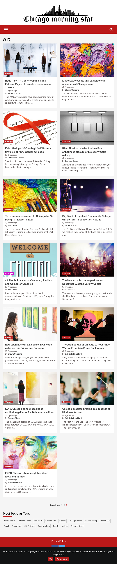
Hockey (64, 526)
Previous (55, 505)
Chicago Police (75, 520)
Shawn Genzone (72, 90)
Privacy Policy (58, 541)
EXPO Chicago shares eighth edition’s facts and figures (27, 475)
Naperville (105, 520)
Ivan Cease (12, 225)
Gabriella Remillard (16, 158)
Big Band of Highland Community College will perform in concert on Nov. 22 (86, 218)
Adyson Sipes (14, 418)
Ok (50, 559)
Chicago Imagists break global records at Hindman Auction (86, 411)
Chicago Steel (77, 526)
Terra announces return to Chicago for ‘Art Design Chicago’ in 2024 (29, 218)
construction (44, 526)
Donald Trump (91, 520)
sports (62, 520)
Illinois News (9, 520)
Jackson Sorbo (14, 93)
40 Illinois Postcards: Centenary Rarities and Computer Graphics (28, 282)
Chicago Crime (24, 520)
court (6, 526)
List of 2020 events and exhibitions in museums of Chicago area (84, 82)
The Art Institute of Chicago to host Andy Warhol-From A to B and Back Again (86, 346)
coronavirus (50, 520)
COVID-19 (38, 520)
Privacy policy (62, 559)
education (16, 526)
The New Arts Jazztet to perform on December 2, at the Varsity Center (82, 282)
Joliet (55, 526)
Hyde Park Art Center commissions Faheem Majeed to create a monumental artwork (28, 84)
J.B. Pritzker (29, 526)
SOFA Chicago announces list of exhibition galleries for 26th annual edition (29, 411)
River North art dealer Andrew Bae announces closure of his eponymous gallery (84, 152)
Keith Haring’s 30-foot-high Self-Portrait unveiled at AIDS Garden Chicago (28, 150)
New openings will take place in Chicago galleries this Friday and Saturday (28, 346)
